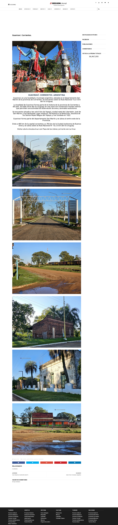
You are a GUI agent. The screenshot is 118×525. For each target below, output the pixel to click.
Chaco (49, 9)
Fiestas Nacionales (29, 511)
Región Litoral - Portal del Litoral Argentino (27, 523)
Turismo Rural (11, 516)
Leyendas (43, 511)
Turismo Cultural (12, 507)
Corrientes (57, 9)
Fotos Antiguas (44, 507)
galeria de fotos (30, 454)
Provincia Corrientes (93, 511)
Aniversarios (27, 513)
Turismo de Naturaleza (14, 515)
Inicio (21, 9)
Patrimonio (43, 513)
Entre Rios (27, 9)
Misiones (66, 9)
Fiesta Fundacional (29, 515)
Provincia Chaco (92, 515)
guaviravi (36, 454)
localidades (41, 454)
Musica (58, 509)
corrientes (24, 454)
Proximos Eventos (29, 507)
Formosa (35, 9)
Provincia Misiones (93, 513)
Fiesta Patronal (28, 516)
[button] (12, 3)
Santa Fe (43, 9)
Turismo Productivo (13, 511)
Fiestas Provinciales (29, 509)
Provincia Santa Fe (93, 507)
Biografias (43, 509)
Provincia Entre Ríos (93, 509)
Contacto (73, 9)
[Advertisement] (59, 21)
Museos (43, 515)
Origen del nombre (45, 516)
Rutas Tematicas (12, 518)
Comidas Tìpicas (60, 513)
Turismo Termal (12, 513)
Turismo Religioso (13, 509)
